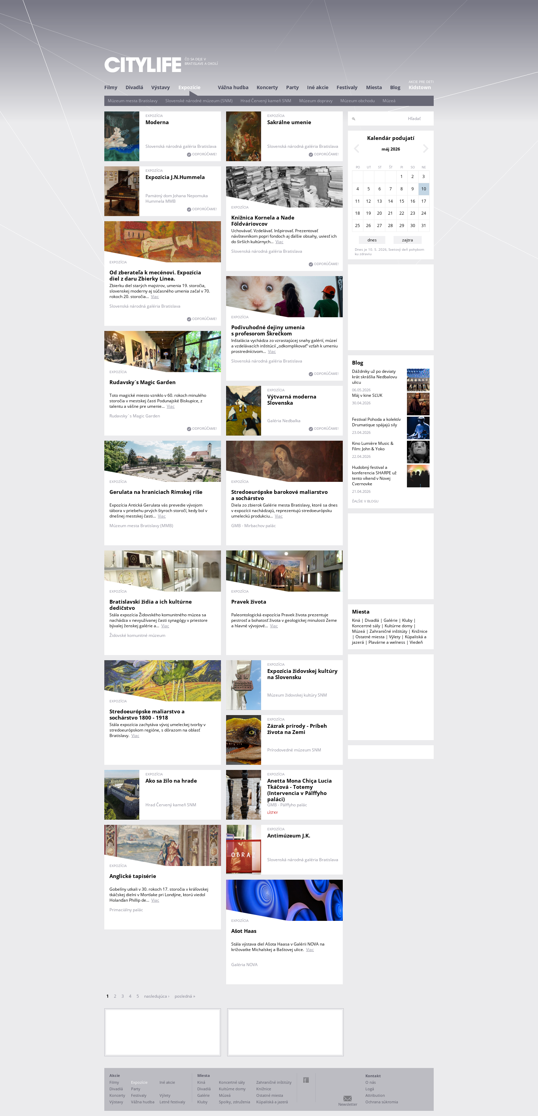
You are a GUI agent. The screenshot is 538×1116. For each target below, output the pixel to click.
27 (379, 225)
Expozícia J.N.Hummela (175, 177)
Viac (279, 242)
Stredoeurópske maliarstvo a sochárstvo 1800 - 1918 (147, 714)
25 (357, 225)
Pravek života (248, 601)
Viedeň (416, 642)
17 (423, 201)
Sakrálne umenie (289, 122)
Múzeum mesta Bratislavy (132, 101)
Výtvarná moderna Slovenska (291, 399)
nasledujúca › (156, 996)
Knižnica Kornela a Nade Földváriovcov (262, 220)
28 (390, 225)
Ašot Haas (243, 930)
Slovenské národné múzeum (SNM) (199, 101)
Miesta (374, 87)
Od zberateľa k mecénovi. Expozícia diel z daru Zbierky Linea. (155, 275)
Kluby (407, 620)
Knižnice (420, 631)
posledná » (185, 996)
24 (423, 213)
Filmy (110, 87)
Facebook (306, 1080)
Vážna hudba (233, 87)
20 (379, 213)
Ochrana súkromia (381, 1101)
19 (368, 213)
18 (357, 213)
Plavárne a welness (387, 642)
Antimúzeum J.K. (288, 835)
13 (379, 201)
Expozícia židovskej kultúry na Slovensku (302, 673)
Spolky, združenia (234, 1101)
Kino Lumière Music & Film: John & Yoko (373, 446)
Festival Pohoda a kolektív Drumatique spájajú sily (376, 422)
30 (412, 225)
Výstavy (160, 87)
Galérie (391, 620)
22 (401, 213)
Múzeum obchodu (357, 101)
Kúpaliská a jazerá (272, 1101)
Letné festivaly (172, 1101)
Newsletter (347, 1104)
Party (292, 87)
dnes (372, 240)
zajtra (407, 240)
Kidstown (420, 87)
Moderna (157, 122)
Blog (395, 87)
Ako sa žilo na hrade (171, 780)
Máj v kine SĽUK (367, 395)
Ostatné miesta (370, 637)
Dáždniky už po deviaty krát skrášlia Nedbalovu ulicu (374, 376)
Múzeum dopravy (315, 101)
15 (401, 201)
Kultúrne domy (398, 626)
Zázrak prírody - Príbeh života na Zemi (297, 728)
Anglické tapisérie (132, 875)
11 (357, 201)
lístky (272, 812)
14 (390, 201)
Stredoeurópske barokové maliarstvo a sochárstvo (279, 494)
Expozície (189, 87)
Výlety (394, 637)
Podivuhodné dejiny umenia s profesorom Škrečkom (268, 330)
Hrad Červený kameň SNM (266, 101)
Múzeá (389, 101)
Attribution (375, 1095)
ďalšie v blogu (365, 501)
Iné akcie (317, 87)
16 (412, 201)
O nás (370, 1082)
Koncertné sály (366, 626)
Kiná (356, 620)
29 (401, 225)
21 (390, 213)
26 (368, 225)
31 (423, 225)
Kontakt (373, 1075)
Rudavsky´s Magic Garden (142, 382)
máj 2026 (391, 149)
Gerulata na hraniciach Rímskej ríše (155, 491)
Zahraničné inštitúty (388, 631)
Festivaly (347, 87)
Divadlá (134, 87)
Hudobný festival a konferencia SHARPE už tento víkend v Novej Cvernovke (374, 475)
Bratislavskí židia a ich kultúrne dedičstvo (150, 604)
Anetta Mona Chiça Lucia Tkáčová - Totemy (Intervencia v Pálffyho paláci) (299, 790)
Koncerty (267, 87)
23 (412, 213)
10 (423, 189)
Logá (369, 1088)
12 (368, 201)
